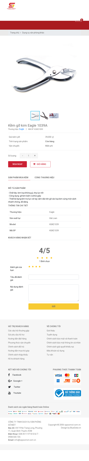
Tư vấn (50, 355)
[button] (78, 40)
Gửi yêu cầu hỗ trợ (16, 335)
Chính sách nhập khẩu (18, 355)
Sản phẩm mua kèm (18, 177)
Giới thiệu (51, 330)
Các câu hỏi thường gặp (18, 330)
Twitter (14, 387)
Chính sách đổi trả (16, 347)
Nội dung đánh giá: (16, 288)
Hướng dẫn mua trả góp (18, 351)
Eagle (21, 129)
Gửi (53, 306)
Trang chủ (14, 33)
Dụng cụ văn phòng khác (33, 33)
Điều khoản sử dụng (55, 351)
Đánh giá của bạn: (16, 268)
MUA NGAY (17, 164)
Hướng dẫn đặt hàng (17, 339)
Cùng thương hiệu (44, 177)
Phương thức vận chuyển (19, 343)
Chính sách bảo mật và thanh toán (62, 339)
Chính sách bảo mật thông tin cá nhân (64, 343)
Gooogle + (15, 381)
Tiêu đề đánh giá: (16, 278)
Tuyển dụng (52, 335)
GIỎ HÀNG (39, 164)
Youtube (14, 393)
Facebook (14, 375)
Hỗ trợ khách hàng (16, 359)
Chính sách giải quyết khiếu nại (60, 347)
